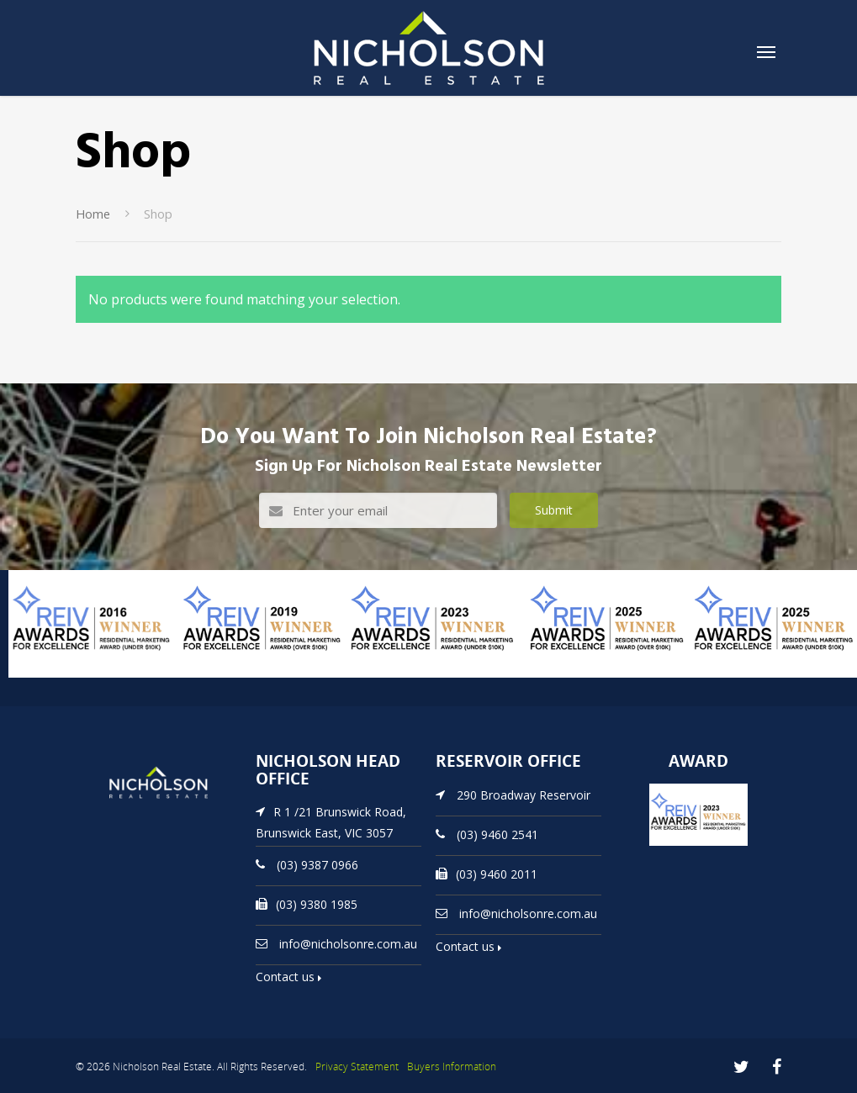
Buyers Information (451, 1066)
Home (93, 213)
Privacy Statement (357, 1066)
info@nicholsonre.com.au (348, 943)
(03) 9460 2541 (497, 834)
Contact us (288, 977)
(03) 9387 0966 (317, 864)
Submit (554, 510)
